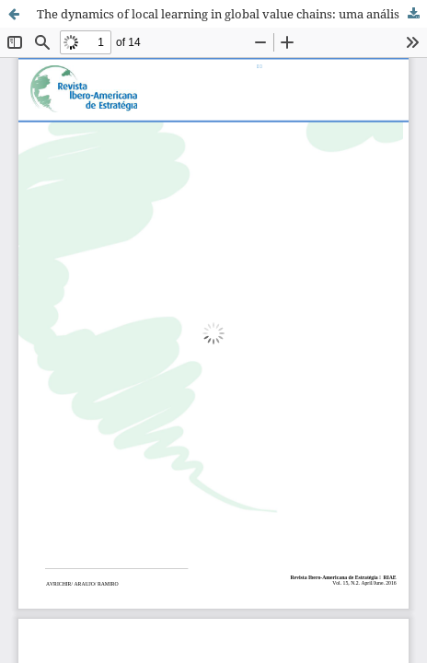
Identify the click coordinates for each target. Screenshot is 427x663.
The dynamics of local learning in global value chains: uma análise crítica (232, 14)
